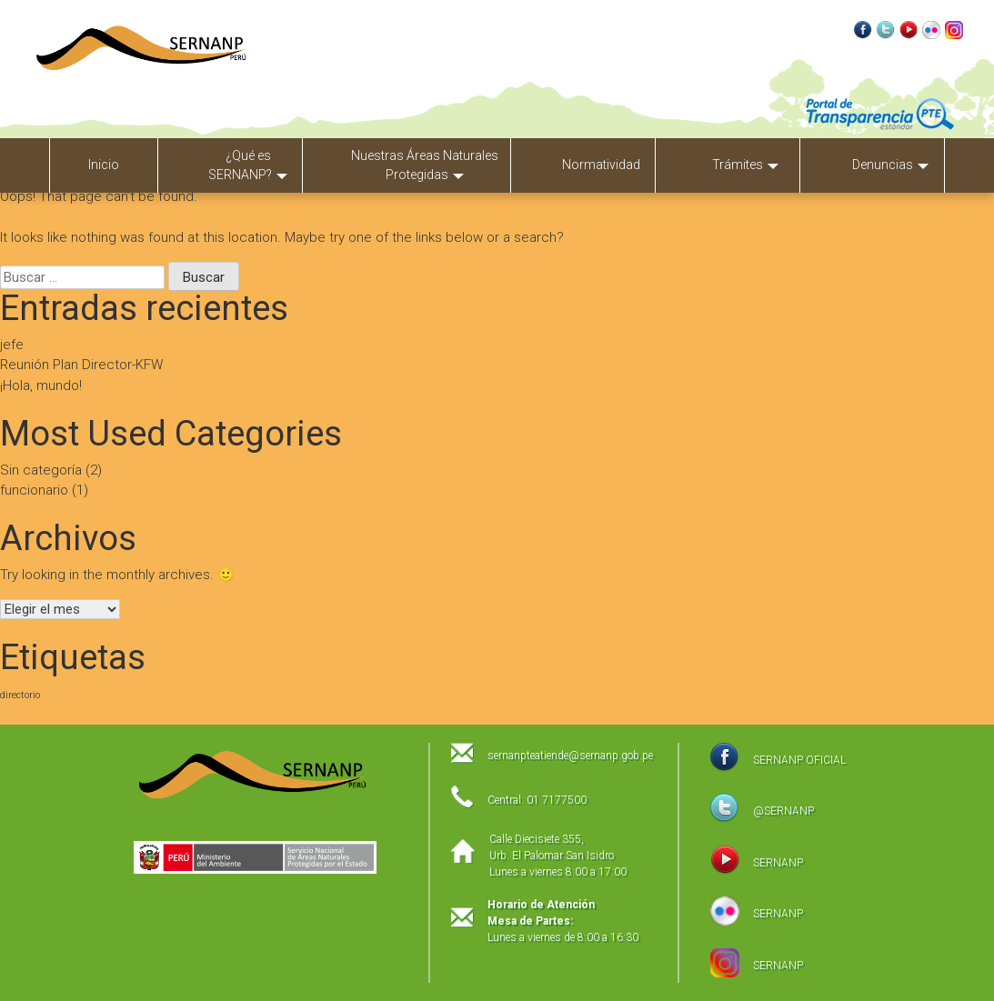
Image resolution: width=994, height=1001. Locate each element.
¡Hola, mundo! (41, 385)
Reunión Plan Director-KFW (81, 364)
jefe (12, 344)
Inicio (103, 164)
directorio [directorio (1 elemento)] (20, 695)
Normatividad (601, 164)
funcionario (34, 490)
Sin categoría (41, 470)
